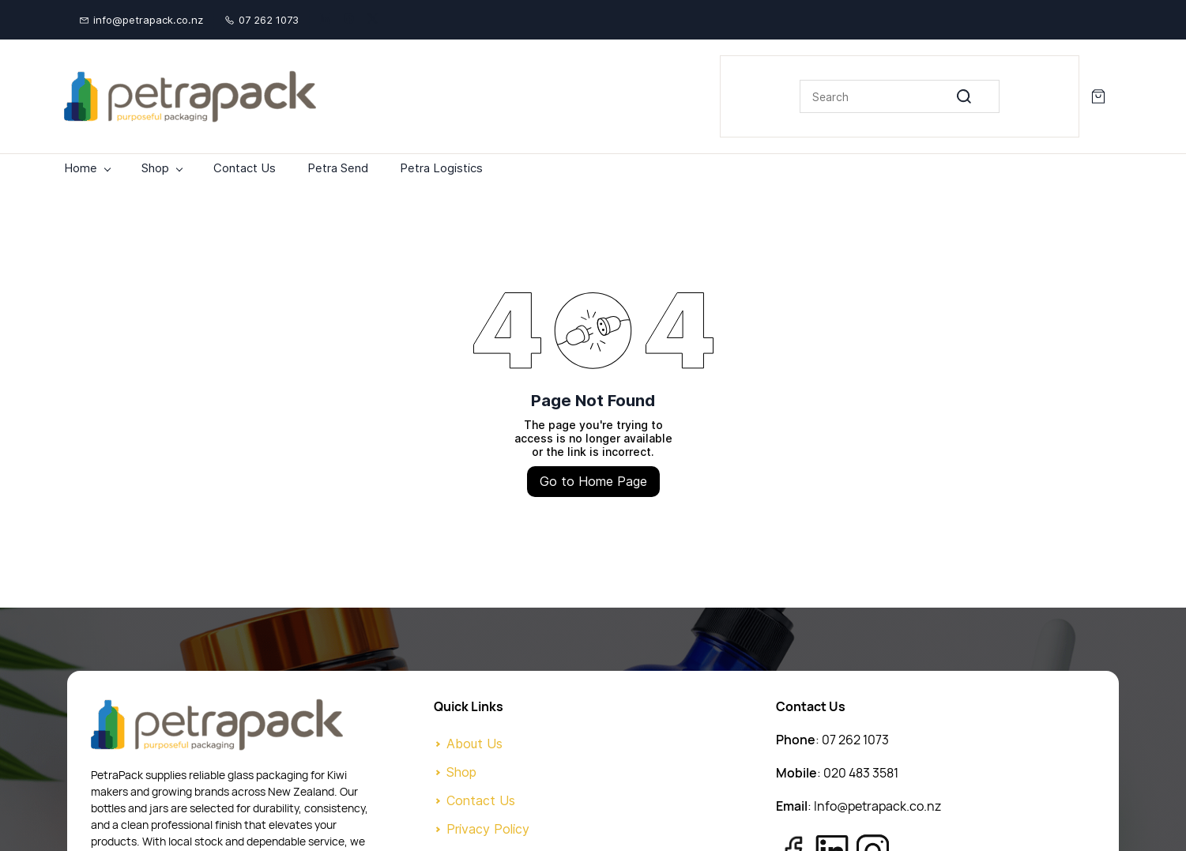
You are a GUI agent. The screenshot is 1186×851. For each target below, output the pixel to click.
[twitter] (372, 19)
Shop (461, 772)
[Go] (976, 96)
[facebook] (349, 19)
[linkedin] (325, 19)
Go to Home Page (593, 481)
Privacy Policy (487, 829)
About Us (474, 743)
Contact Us (480, 800)
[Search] (899, 96)
